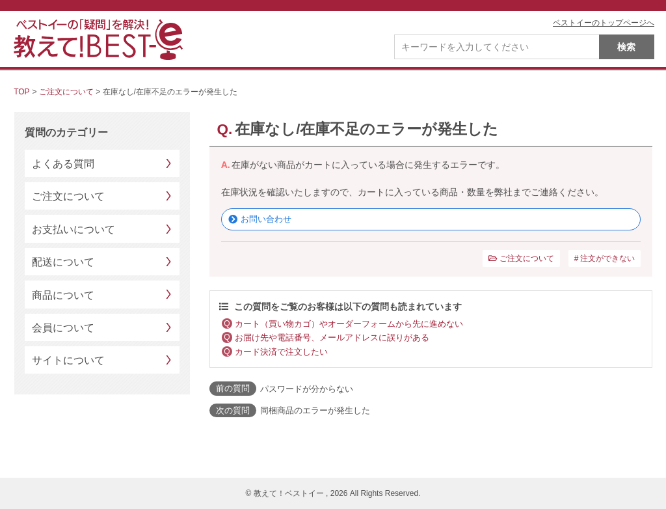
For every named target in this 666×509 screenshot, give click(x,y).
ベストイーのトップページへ (603, 22)
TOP (21, 91)
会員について (63, 327)
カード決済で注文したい (281, 352)
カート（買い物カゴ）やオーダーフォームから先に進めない (349, 324)
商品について (63, 295)
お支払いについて (73, 229)
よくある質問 (63, 163)
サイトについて (68, 360)
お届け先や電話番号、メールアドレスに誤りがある (332, 337)
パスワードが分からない (306, 389)
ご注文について (66, 91)
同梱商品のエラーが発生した (315, 410)
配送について (63, 262)
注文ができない (607, 258)
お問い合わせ (266, 219)
